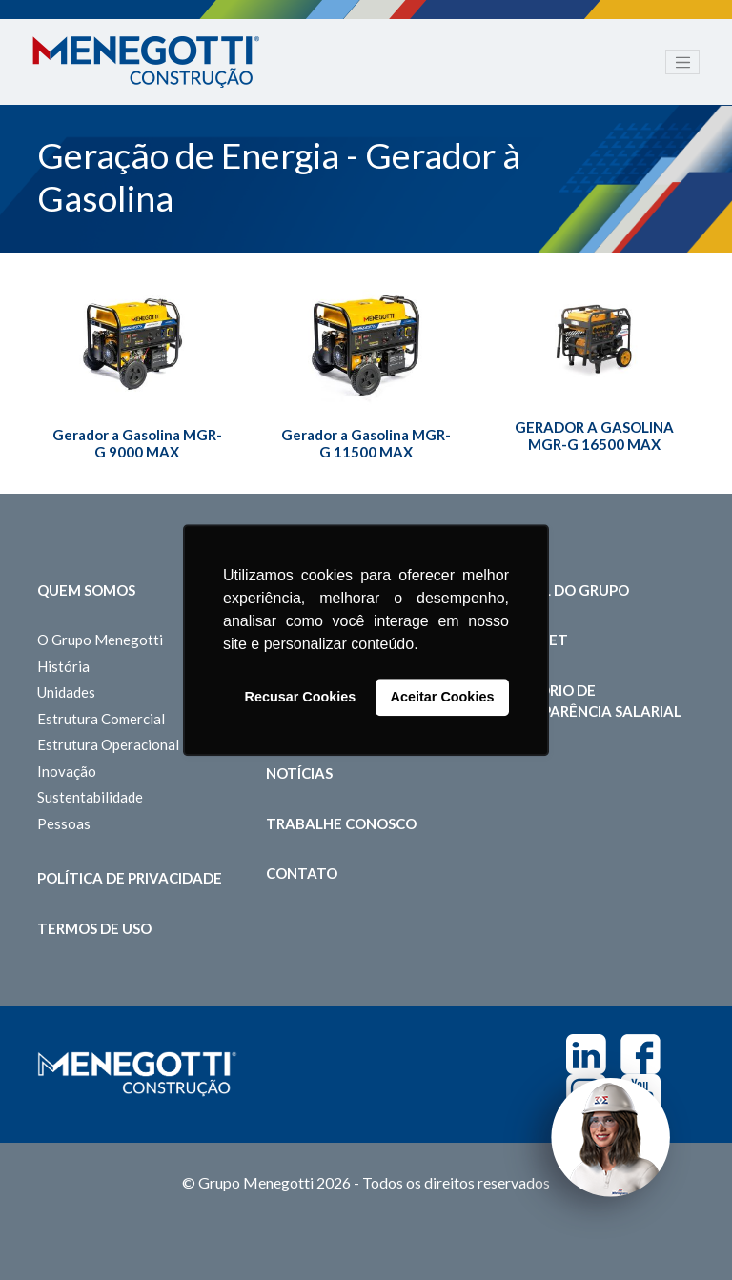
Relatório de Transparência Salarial (588, 701)
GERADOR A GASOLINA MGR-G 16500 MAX (594, 435)
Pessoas (64, 823)
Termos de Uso (94, 928)
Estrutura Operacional (108, 744)
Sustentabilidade (90, 796)
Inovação (66, 771)
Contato (301, 873)
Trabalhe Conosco (341, 823)
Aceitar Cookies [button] (443, 697)
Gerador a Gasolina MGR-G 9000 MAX (137, 443)
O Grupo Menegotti (100, 639)
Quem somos (86, 590)
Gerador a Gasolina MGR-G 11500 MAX (366, 443)
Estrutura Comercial (101, 718)
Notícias (299, 773)
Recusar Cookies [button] (300, 697)
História (63, 666)
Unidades (66, 692)
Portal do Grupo (562, 590)
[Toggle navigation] (682, 62)
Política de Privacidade (129, 877)
